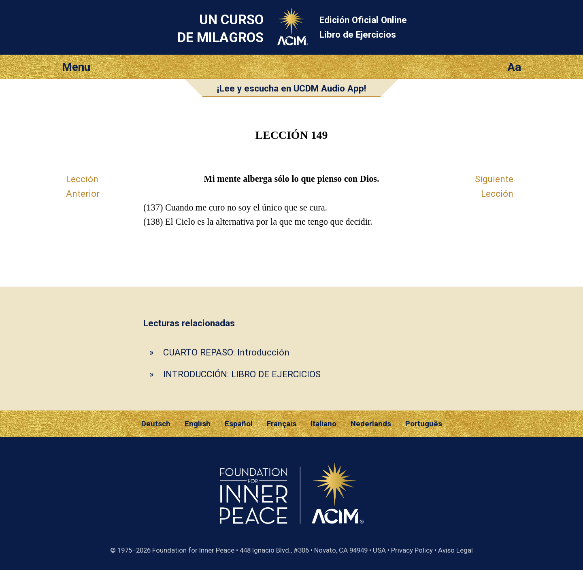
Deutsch (155, 423)
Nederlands (371, 423)
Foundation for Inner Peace (193, 550)
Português (423, 423)
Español (239, 423)
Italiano (323, 423)
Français (281, 423)
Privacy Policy (412, 550)
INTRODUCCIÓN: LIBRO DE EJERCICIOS (242, 374)
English (198, 423)
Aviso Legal (455, 550)
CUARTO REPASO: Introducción (226, 352)
